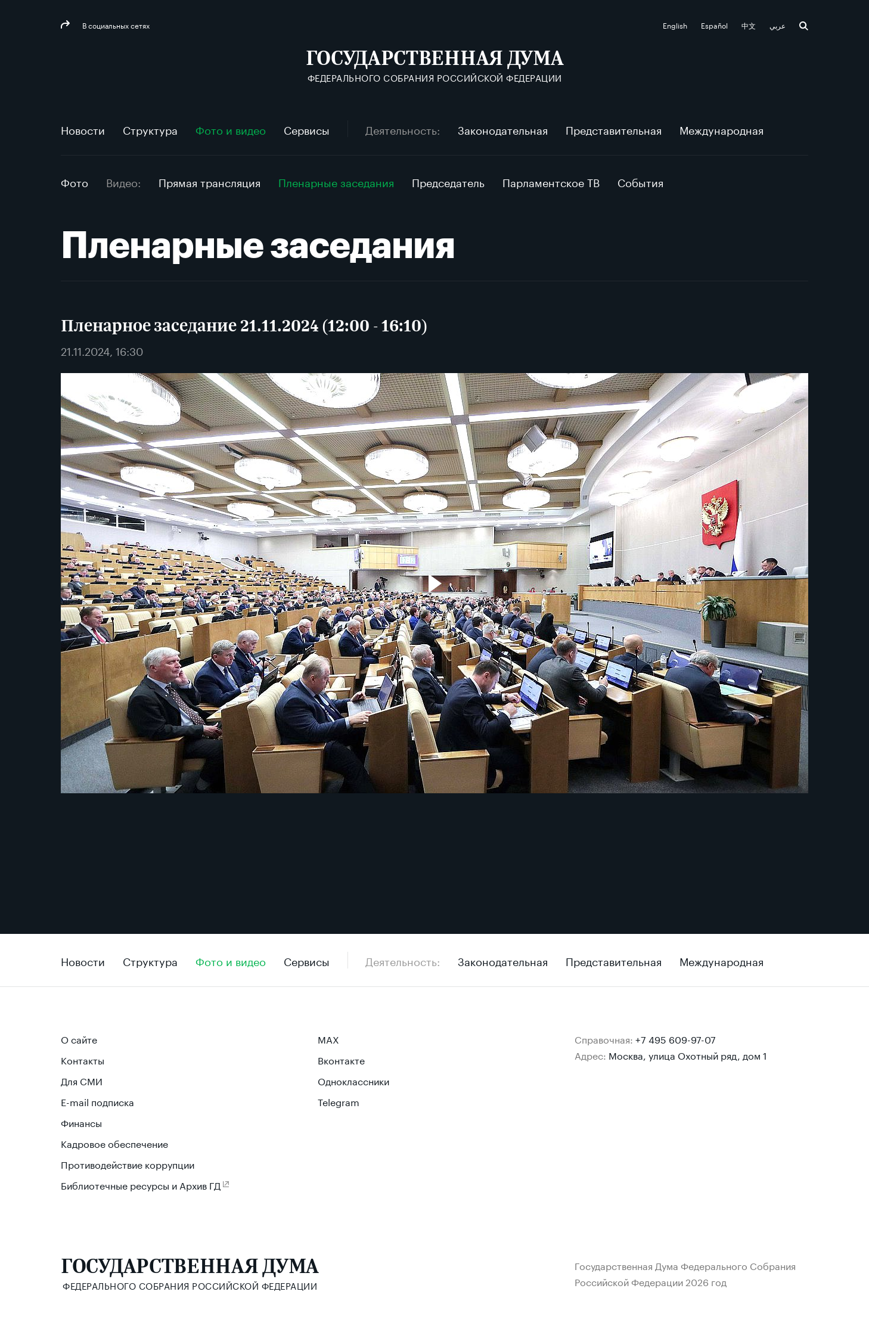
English (676, 24)
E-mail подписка (97, 1101)
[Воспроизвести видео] (434, 583)
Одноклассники (353, 1080)
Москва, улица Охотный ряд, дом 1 (688, 1054)
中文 (749, 24)
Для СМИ (82, 1080)
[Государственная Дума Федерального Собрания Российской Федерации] (435, 66)
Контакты (82, 1059)
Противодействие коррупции (127, 1163)
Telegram (338, 1101)
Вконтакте (341, 1059)
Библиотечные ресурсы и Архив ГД (141, 1184)
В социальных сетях (115, 24)
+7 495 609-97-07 (675, 1038)
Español (715, 24)
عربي (778, 24)
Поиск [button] (803, 25)
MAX (328, 1038)
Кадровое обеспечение (114, 1142)
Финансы (81, 1121)
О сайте (79, 1038)
